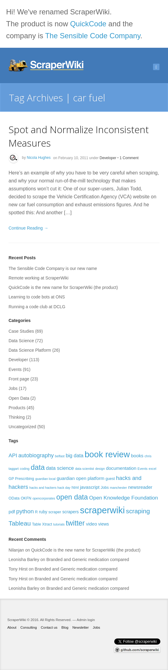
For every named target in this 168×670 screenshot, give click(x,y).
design (100, 468)
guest (110, 479)
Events (15, 369)
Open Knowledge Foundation (123, 498)
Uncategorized (22, 426)
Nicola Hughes (39, 157)
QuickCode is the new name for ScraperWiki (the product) (63, 287)
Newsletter (80, 627)
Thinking (17, 417)
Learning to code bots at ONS (37, 296)
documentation (121, 468)
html (75, 487)
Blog (64, 627)
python (25, 511)
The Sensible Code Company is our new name (53, 268)
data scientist (84, 468)
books (137, 455)
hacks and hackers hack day (49, 487)
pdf (12, 511)
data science (60, 468)
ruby (43, 511)
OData (14, 498)
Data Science (21, 340)
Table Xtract (42, 524)
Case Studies (21, 331)
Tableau (20, 523)
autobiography (36, 455)
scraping (138, 511)
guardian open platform (80, 478)
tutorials (58, 524)
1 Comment (129, 157)
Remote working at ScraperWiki (38, 277)
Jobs (13, 388)
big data (74, 455)
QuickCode (88, 24)
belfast (59, 456)
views (103, 524)
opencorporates (43, 498)
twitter (75, 523)
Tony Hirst (18, 569)
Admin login (86, 620)
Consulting (28, 627)
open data (72, 497)
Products (17, 407)
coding (24, 468)
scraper (55, 512)
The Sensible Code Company (93, 36)
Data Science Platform (30, 350)
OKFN (26, 498)
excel (152, 468)
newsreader (140, 487)
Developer (108, 157)
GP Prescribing (21, 479)
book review (107, 454)
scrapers (70, 511)
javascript (90, 487)
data (38, 467)
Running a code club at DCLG (37, 306)
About (11, 627)
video (91, 523)
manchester (118, 487)
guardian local (45, 479)
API (13, 455)
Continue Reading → (28, 228)
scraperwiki (102, 510)
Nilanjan (16, 550)
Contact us (49, 627)
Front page (19, 378)
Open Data (19, 398)
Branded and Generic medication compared (87, 559)
